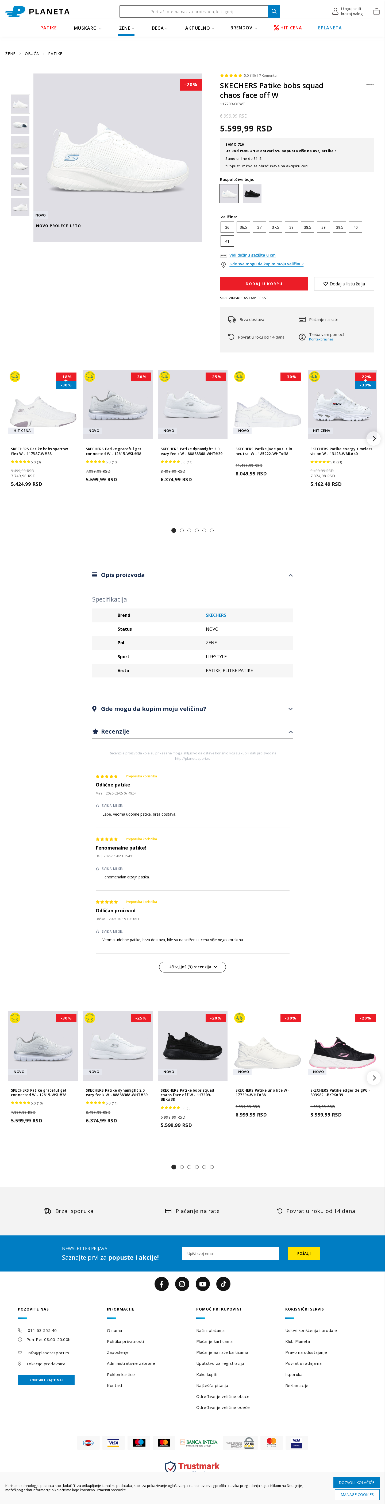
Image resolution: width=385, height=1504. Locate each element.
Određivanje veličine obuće (223, 1396)
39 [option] (323, 227)
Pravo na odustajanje (306, 1352)
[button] (347, 11)
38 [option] (291, 227)
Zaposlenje (118, 1352)
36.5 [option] (243, 227)
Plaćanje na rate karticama (222, 1352)
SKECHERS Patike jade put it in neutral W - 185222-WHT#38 (264, 451)
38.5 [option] (307, 227)
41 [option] (227, 241)
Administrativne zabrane (131, 1363)
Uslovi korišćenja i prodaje (311, 1330)
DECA (158, 28)
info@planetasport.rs (49, 1352)
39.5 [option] (339, 227)
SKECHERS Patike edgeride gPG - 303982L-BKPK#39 (340, 1092)
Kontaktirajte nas (46, 1380)
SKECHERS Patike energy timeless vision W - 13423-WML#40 (341, 451)
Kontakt (114, 1385)
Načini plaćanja (210, 1330)
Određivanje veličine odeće (223, 1407)
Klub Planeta (297, 1341)
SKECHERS (216, 615)
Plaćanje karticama (214, 1341)
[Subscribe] (304, 1253)
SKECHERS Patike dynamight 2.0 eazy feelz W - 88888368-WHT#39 (191, 451)
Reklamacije (297, 1385)
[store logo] (37, 11)
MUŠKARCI (86, 28)
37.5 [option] (275, 227)
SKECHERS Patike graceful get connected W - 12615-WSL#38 (114, 451)
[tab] (192, 575)
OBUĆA (32, 53)
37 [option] (259, 227)
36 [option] (227, 227)
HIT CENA (288, 28)
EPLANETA (330, 28)
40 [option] (355, 227)
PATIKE (48, 28)
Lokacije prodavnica (46, 1363)
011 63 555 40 (42, 1330)
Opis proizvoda (122, 575)
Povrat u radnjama (303, 1363)
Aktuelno (197, 28)
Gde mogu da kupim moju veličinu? (152, 708)
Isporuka (293, 1374)
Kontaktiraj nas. (321, 339)
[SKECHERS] (370, 86)
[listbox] (297, 235)
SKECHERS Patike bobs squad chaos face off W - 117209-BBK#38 (187, 1095)
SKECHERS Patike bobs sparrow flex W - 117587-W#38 (39, 451)
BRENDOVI (242, 28)
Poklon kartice (121, 1374)
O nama (114, 1330)
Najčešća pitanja (212, 1385)
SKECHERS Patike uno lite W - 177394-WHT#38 (263, 1092)
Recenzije (114, 731)
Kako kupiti (207, 1374)
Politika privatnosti (125, 1341)
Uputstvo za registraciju (220, 1363)
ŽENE (124, 28)
